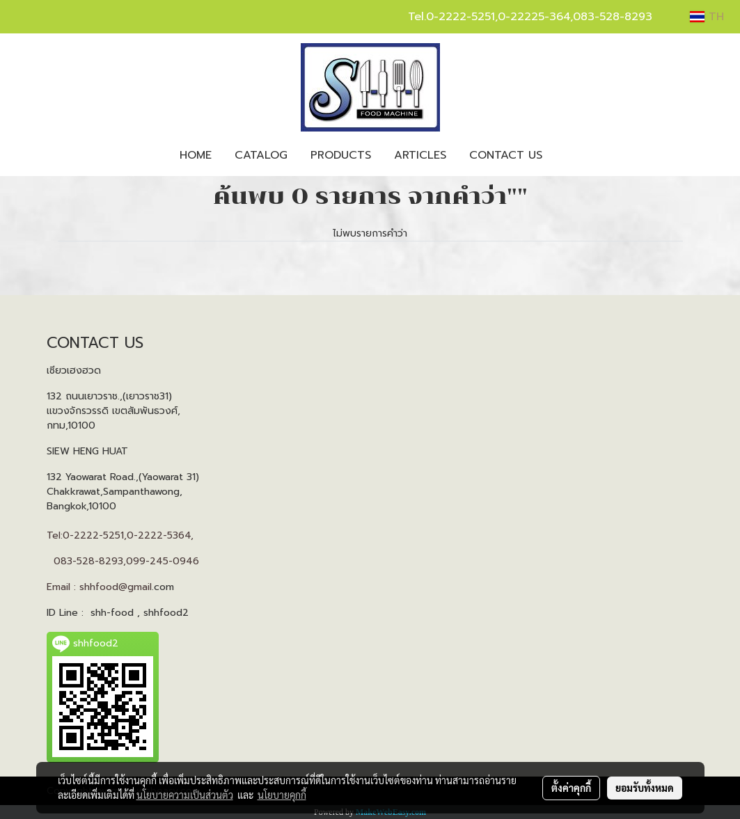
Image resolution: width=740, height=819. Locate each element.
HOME (196, 155)
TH (707, 16)
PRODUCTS (340, 155)
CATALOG (261, 155)
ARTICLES (420, 155)
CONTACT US (505, 155)
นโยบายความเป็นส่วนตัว (184, 794)
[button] (566, 155)
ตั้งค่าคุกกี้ (571, 787)
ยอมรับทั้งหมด (644, 787)
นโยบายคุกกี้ (282, 794)
